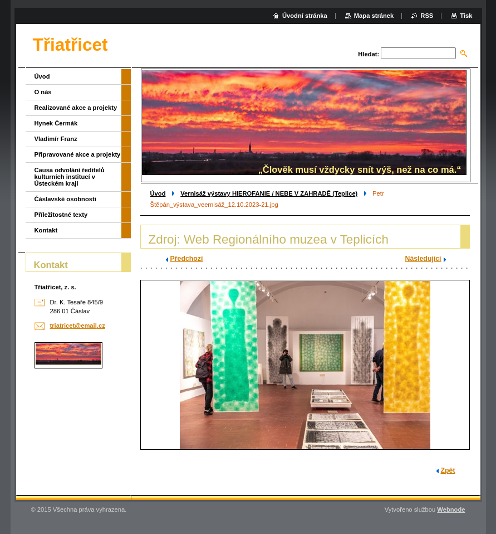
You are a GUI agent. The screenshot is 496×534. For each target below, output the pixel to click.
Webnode (451, 509)
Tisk (466, 15)
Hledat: (368, 54)
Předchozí (186, 259)
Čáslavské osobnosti (65, 199)
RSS (426, 15)
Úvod (158, 193)
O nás (43, 92)
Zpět (448, 470)
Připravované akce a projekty (78, 154)
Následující (423, 259)
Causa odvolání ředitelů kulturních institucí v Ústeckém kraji (70, 177)
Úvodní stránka (304, 15)
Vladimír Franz (56, 138)
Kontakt (46, 230)
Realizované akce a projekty (76, 107)
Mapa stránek (374, 15)
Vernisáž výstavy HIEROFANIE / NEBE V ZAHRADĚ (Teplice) (268, 193)
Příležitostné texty (61, 214)
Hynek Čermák (56, 123)
